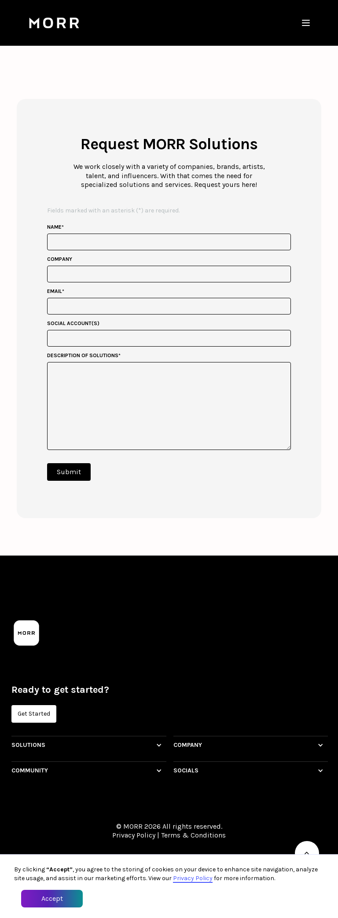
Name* (55, 227)
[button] (305, 22)
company (59, 259)
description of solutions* (84, 355)
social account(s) (73, 323)
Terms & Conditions (193, 835)
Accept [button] (52, 898)
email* (55, 291)
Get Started (34, 713)
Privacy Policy (133, 835)
